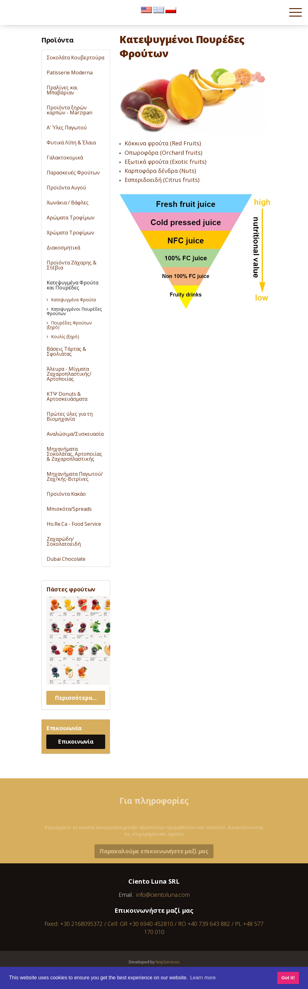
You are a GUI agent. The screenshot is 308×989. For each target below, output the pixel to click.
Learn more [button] (203, 977)
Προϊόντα (57, 39)
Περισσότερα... (75, 697)
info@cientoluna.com (163, 894)
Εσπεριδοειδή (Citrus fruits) (162, 179)
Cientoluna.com (21, 15)
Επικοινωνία (75, 741)
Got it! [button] (288, 977)
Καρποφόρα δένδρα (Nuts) (160, 170)
